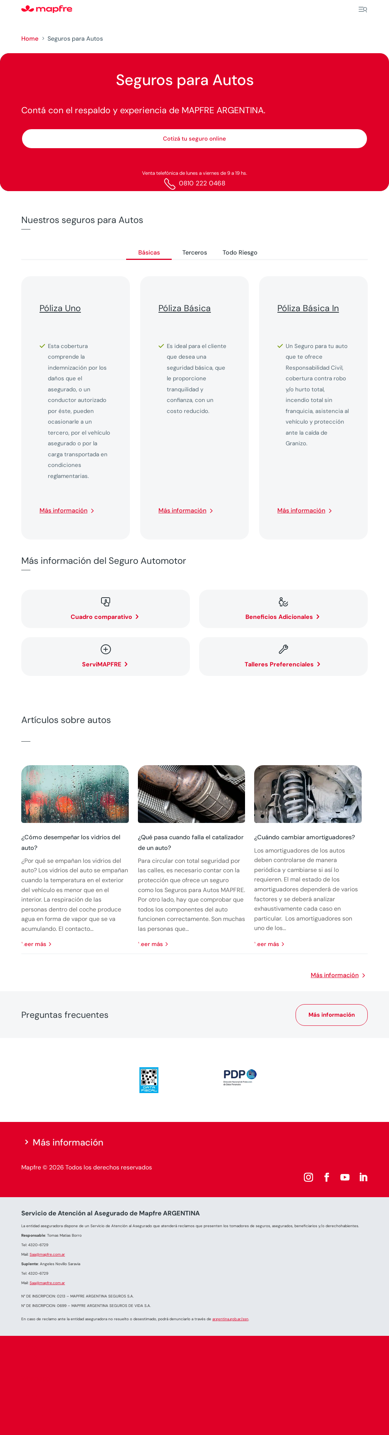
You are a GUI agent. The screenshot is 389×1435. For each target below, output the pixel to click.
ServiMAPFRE (101, 664)
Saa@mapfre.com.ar (47, 1254)
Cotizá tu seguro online (194, 138)
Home (29, 39)
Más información (63, 510)
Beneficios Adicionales (279, 617)
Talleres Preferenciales (279, 664)
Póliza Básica (184, 308)
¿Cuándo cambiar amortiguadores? (304, 837)
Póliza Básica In (308, 308)
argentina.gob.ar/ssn (230, 1318)
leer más (33, 944)
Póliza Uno (60, 308)
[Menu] (363, 9)
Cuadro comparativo (101, 617)
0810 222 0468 (202, 183)
